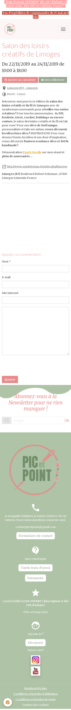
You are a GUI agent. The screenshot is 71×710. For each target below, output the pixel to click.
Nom (5, 261)
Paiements (35, 578)
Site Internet (10, 293)
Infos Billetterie (53, 80)
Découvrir (35, 643)
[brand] (11, 29)
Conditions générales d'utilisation (35, 694)
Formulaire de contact (35, 536)
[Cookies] (7, 702)
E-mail (6, 277)
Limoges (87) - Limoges (22, 88)
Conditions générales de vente (36, 699)
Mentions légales (35, 688)
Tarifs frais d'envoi (35, 568)
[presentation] (30, 365)
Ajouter (10, 379)
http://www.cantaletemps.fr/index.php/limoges (37, 166)
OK (67, 420)
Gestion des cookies (36, 705)
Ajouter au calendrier (20, 80)
